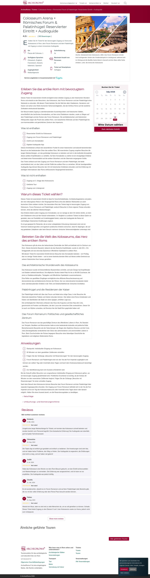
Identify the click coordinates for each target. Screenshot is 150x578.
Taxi (50, 561)
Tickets (82, 3)
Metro (51, 564)
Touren (78, 553)
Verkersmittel (94, 3)
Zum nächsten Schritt (111, 129)
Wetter (106, 3)
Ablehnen (133, 569)
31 (115, 118)
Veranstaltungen (54, 555)
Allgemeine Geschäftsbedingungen (33, 562)
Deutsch (114, 3)
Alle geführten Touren (119, 539)
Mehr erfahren (125, 573)
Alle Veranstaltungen (83, 561)
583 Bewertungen (44, 36)
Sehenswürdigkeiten (67, 3)
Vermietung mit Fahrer (56, 567)
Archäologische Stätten (57, 552)
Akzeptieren (124, 569)
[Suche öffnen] (125, 3)
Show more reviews (56, 519)
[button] (124, 92)
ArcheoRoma (26, 9)
